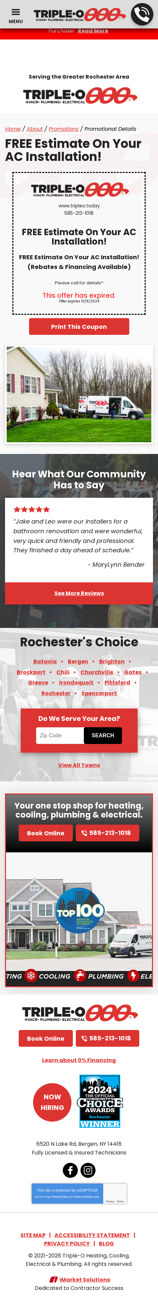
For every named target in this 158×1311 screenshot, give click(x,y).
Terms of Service (83, 1197)
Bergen (78, 661)
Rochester (55, 693)
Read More (93, 30)
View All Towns (79, 765)
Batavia (45, 661)
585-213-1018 (141, 14)
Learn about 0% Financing (79, 1060)
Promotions (63, 129)
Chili (62, 672)
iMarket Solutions (84, 1280)
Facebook (70, 1170)
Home (13, 129)
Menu (16, 21)
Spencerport (99, 693)
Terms (120, 1201)
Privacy (110, 1201)
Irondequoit (76, 682)
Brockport (31, 672)
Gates (133, 672)
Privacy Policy (60, 1197)
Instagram (88, 1170)
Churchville (97, 672)
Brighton (112, 661)
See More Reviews (79, 593)
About (35, 129)
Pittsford (117, 682)
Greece (38, 682)
